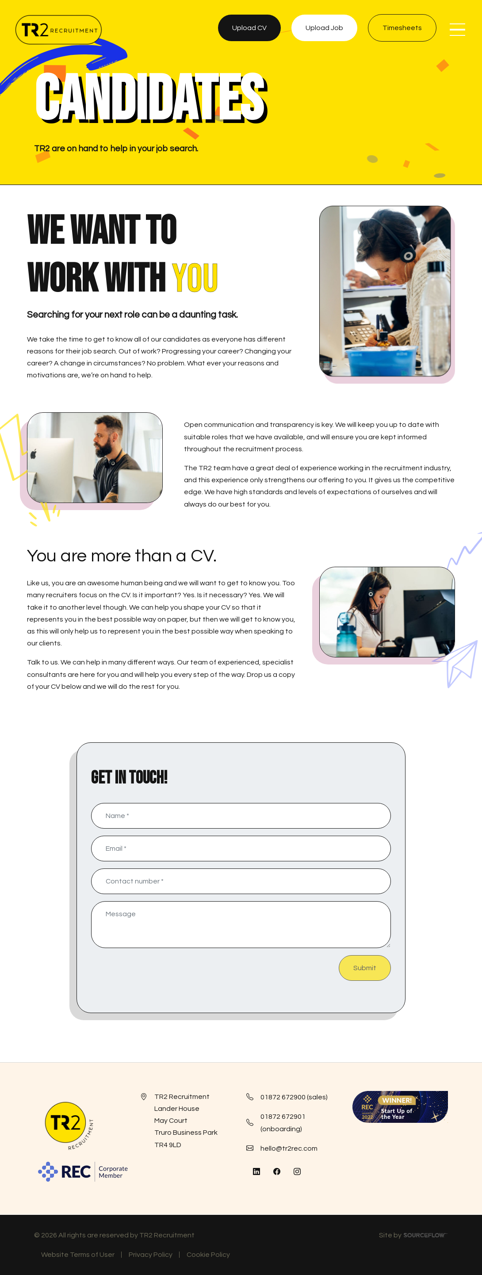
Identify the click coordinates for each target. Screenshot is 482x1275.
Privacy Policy (150, 1254)
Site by (413, 1236)
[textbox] (241, 816)
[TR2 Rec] (58, 29)
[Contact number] (241, 881)
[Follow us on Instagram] (297, 1172)
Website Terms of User (78, 1254)
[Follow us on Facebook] (276, 1172)
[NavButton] (457, 29)
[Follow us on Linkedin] (256, 1172)
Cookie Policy (208, 1254)
